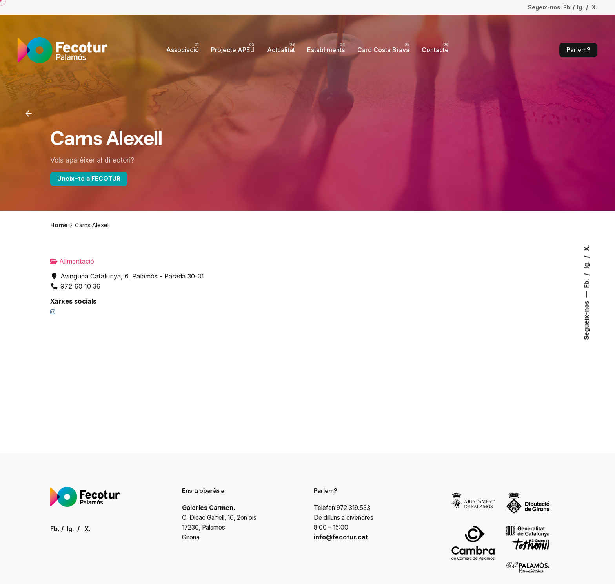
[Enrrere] (29, 114)
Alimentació (72, 261)
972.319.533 (353, 508)
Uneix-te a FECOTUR (88, 179)
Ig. (586, 263)
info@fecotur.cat (341, 537)
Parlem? (578, 50)
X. (586, 247)
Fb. (586, 282)
